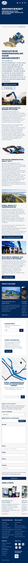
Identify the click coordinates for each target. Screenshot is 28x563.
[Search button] (21, 330)
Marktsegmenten (13, 26)
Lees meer (5, 315)
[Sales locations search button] (23, 396)
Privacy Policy (5, 474)
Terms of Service (14, 474)
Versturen (14, 478)
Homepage (5, 26)
